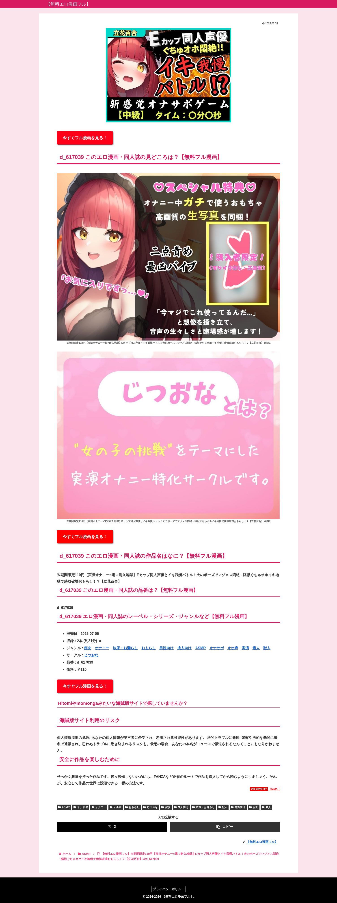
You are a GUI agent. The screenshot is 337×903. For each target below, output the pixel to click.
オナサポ (217, 648)
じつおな (91, 655)
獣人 (266, 648)
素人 (256, 648)
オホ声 (232, 648)
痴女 (87, 648)
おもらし (148, 648)
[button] (225, 827)
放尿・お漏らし (125, 648)
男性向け (166, 648)
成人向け (184, 648)
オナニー (102, 648)
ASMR (200, 648)
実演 (245, 648)
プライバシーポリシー (168, 889)
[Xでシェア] (112, 827)
